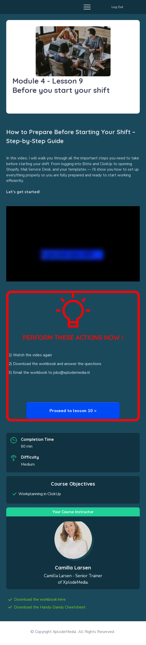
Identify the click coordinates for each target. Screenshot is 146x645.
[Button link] (117, 7)
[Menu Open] (49, 7)
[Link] (40, 599)
